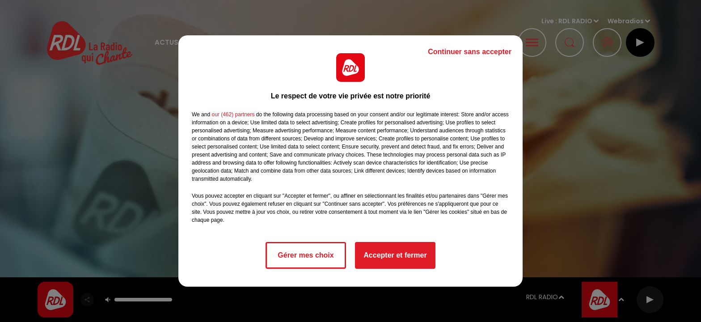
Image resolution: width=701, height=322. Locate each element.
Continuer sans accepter (469, 51)
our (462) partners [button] (232, 114)
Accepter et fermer (395, 255)
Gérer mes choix (306, 255)
